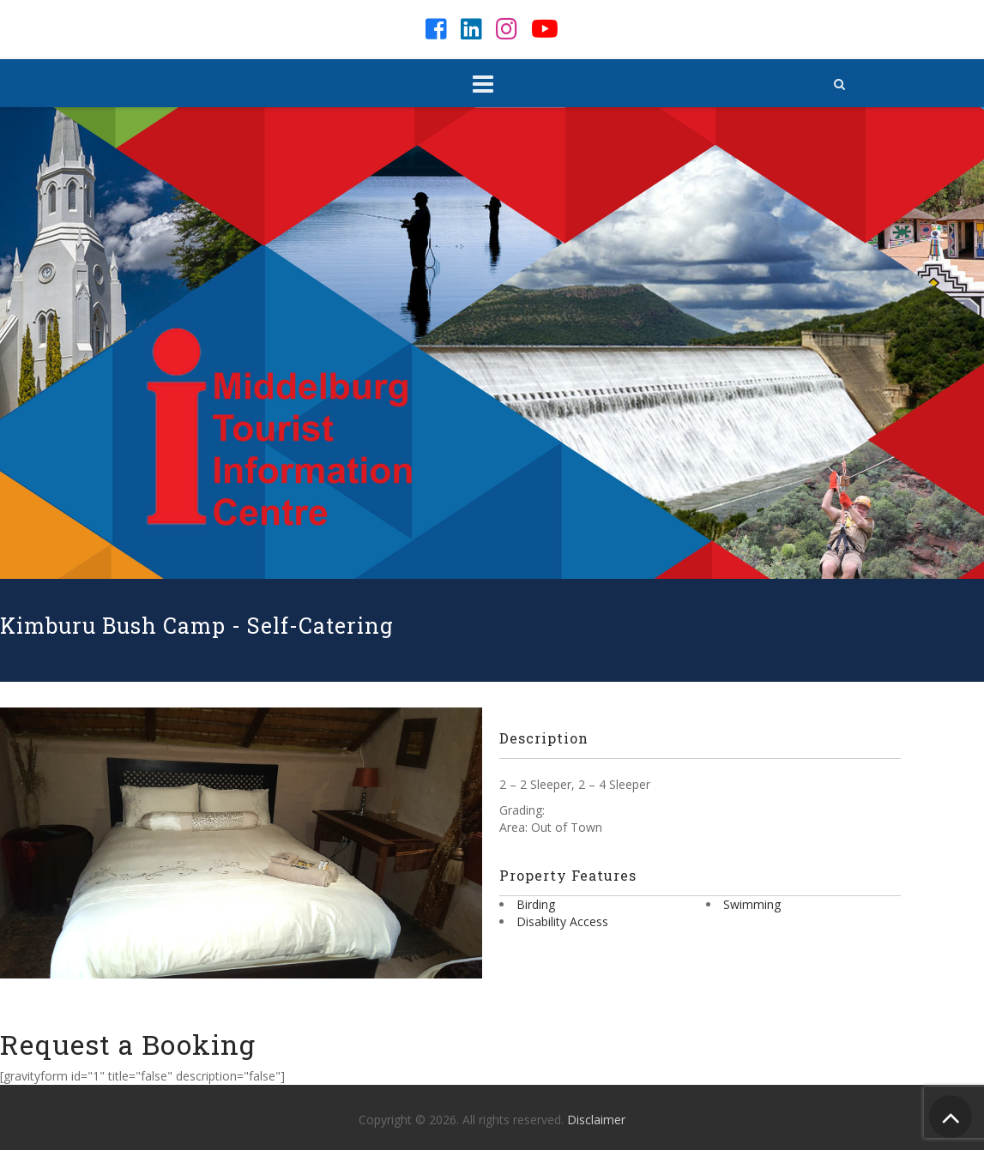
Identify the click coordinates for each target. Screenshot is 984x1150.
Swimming (752, 904)
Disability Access (562, 921)
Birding (535, 904)
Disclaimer (596, 1119)
